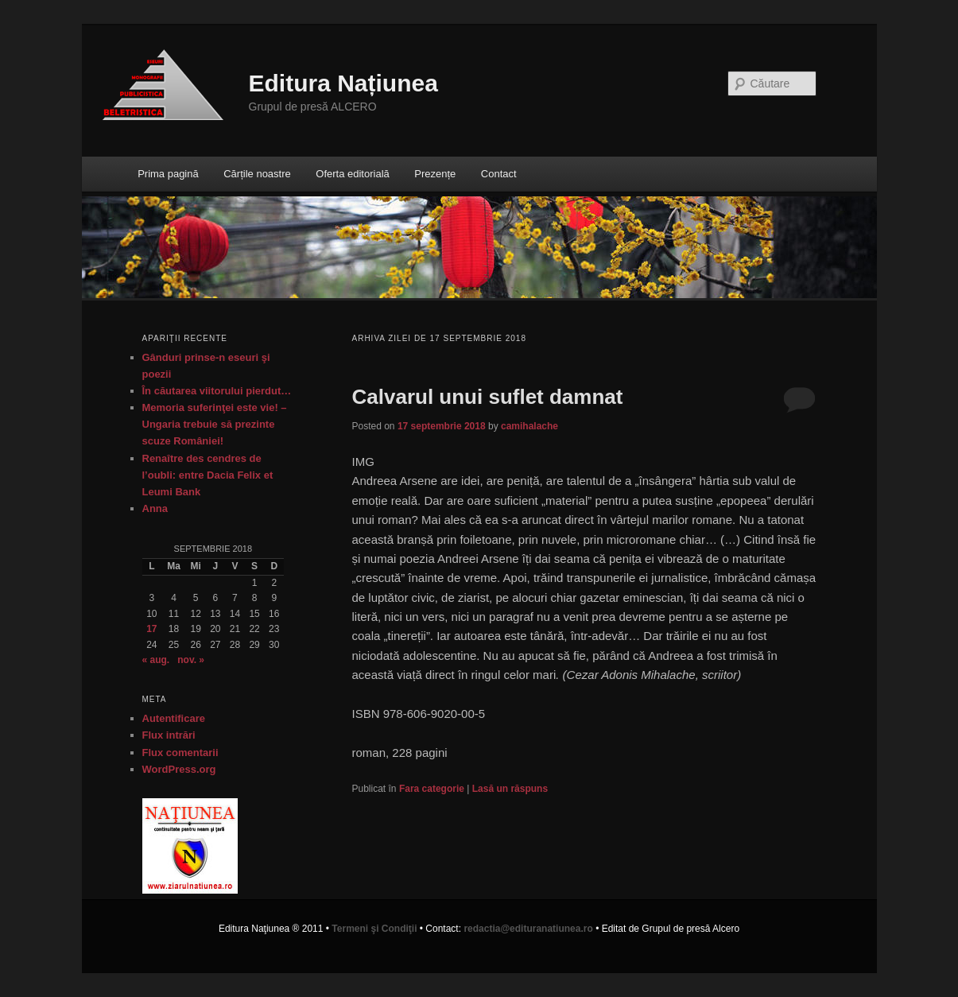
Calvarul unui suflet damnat (487, 397)
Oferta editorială (353, 174)
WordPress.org (179, 769)
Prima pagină (168, 174)
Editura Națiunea (343, 83)
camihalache (529, 426)
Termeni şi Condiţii (374, 928)
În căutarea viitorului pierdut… (217, 391)
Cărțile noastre (257, 174)
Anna (155, 508)
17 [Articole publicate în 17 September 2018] (151, 628)
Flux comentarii (180, 752)
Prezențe (435, 174)
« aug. (156, 659)
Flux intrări (169, 735)
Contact (499, 174)
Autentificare (173, 718)
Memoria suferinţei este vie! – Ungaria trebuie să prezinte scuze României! (214, 424)
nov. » (190, 659)
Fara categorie (431, 788)
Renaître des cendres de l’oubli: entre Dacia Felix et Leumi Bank (207, 475)
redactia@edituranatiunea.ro (527, 928)
